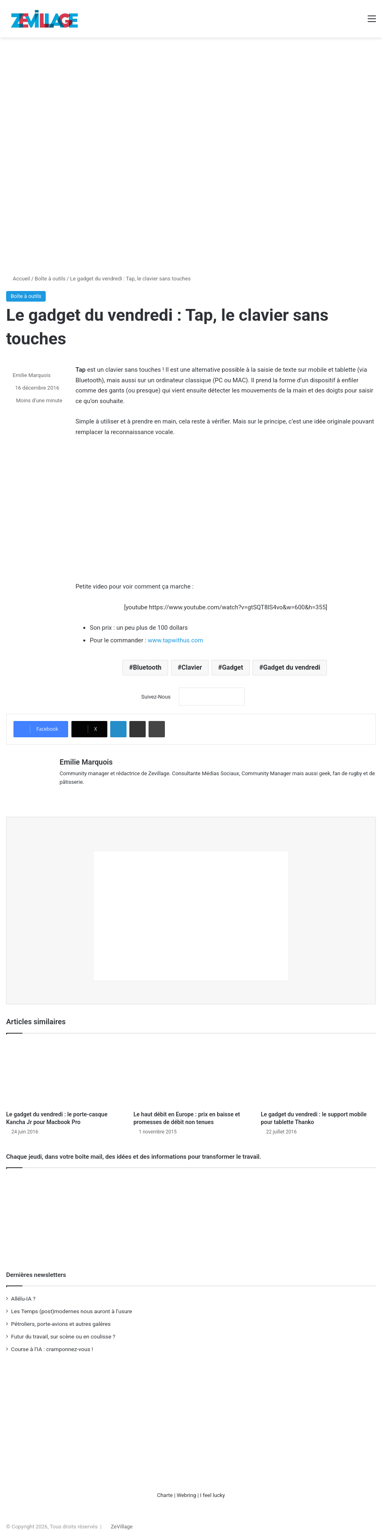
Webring (186, 1493)
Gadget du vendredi (291, 667)
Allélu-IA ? (23, 1296)
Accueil (18, 279)
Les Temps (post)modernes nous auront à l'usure (71, 1308)
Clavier (192, 667)
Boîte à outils (50, 279)
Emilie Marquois (32, 375)
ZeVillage (122, 1524)
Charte (165, 1493)
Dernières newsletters (36, 1272)
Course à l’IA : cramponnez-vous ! (52, 1346)
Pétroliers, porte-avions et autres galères (61, 1321)
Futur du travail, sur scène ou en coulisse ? (63, 1334)
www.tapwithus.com (175, 640)
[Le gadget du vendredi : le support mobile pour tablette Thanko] (318, 1071)
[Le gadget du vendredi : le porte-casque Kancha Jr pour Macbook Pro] (63, 1071)
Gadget (232, 667)
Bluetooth (147, 667)
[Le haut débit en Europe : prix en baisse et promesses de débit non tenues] (191, 1071)
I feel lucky (212, 1493)
